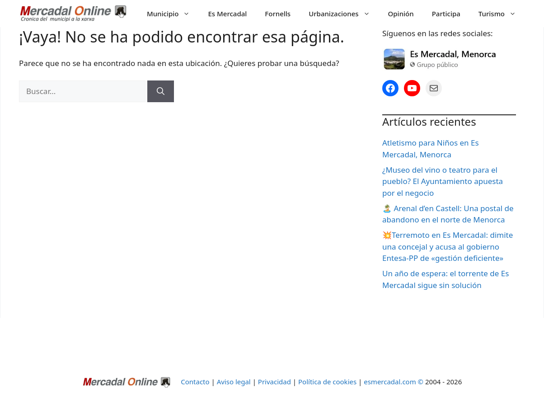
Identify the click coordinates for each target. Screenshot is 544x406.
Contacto (196, 381)
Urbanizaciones (344, 13)
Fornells (278, 13)
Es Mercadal (227, 13)
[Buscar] (160, 91)
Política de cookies (327, 381)
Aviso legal (234, 381)
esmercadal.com (389, 381)
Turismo (501, 13)
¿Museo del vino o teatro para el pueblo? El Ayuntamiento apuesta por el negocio (442, 181)
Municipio (173, 13)
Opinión (401, 13)
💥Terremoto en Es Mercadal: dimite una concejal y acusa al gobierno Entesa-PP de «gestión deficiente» (447, 246)
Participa (446, 13)
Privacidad (274, 381)
